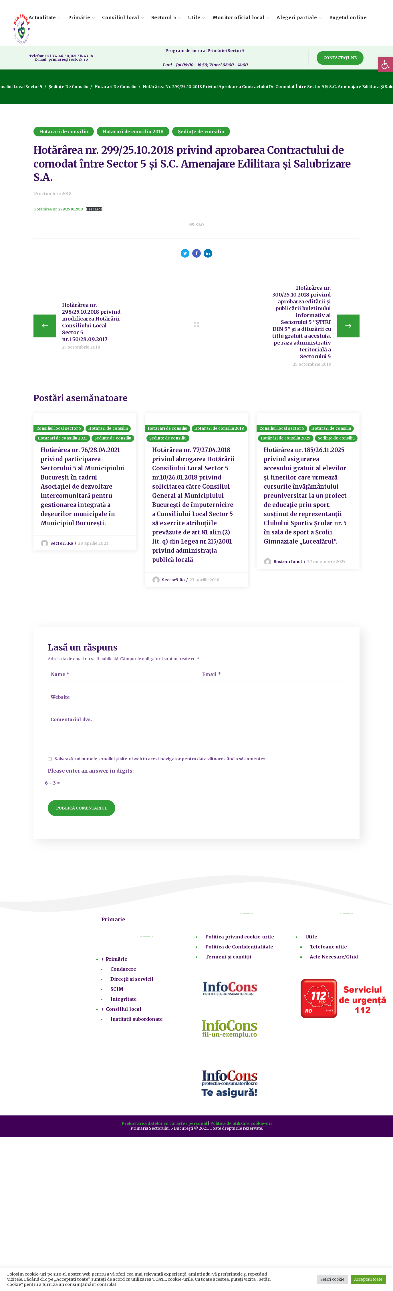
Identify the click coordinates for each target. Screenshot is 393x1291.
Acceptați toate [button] (368, 1279)
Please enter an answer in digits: (91, 771)
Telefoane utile (328, 947)
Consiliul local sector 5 (58, 428)
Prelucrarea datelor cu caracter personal (164, 1123)
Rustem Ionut (287, 561)
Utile (311, 937)
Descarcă (94, 209)
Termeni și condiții (228, 957)
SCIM (117, 989)
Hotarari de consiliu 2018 (133, 131)
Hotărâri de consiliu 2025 (286, 438)
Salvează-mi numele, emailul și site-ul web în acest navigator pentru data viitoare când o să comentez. (161, 759)
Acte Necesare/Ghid (334, 957)
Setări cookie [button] (332, 1279)
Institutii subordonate (136, 1019)
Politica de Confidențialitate (239, 947)
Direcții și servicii (131, 979)
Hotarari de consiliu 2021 (62, 438)
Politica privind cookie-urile (239, 937)
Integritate (123, 999)
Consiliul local (124, 1009)
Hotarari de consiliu (115, 86)
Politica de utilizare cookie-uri (241, 1123)
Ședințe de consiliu (68, 86)
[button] (385, 64)
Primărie (116, 959)
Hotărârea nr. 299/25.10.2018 (58, 209)
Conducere (123, 969)
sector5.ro (61, 543)
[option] (85, 481)
